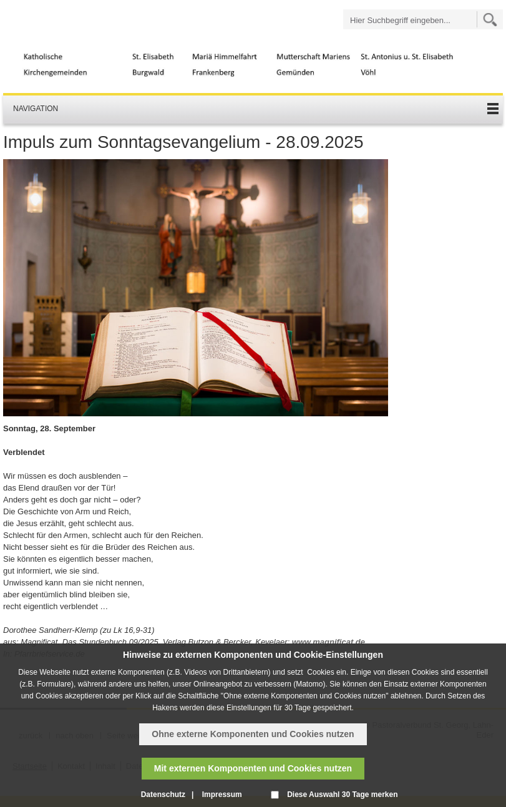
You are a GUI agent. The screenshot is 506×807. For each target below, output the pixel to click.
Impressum (222, 794)
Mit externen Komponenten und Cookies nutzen (253, 768)
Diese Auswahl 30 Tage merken (342, 794)
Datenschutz (163, 794)
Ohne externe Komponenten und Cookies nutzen (253, 734)
